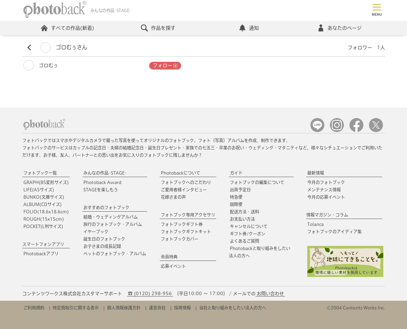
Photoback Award (102, 182)
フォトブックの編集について (257, 182)
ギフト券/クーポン (247, 234)
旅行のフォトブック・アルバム (112, 224)
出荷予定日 (240, 190)
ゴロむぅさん (63, 47)
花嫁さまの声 (173, 197)
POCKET (43, 226)
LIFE (38, 190)
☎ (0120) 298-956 (150, 293)
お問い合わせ (270, 293)
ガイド (236, 173)
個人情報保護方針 (124, 308)
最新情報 (315, 173)
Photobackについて (180, 173)
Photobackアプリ (41, 253)
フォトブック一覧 (40, 173)
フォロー (165, 65)
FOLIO (46, 212)
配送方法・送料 (244, 212)
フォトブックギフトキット (186, 231)
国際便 (236, 204)
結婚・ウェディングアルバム (110, 217)
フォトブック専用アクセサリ (188, 215)
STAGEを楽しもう (100, 190)
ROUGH (43, 219)
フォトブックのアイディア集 (334, 231)
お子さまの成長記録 (102, 246)
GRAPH (46, 182)
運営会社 (157, 308)
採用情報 (182, 308)
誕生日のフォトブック (104, 239)
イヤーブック (95, 231)
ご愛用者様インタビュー (184, 190)
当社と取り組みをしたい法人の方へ (232, 308)
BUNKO (43, 197)
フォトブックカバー (179, 239)
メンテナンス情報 (324, 190)
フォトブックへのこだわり (186, 182)
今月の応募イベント (326, 197)
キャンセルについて (248, 226)
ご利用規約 (33, 308)
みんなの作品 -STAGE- (104, 173)
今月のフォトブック (326, 182)
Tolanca (315, 224)
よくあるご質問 (244, 241)
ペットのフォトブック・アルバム (114, 253)
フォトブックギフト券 (182, 224)
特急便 (236, 197)
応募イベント (173, 266)
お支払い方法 (242, 219)
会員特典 (169, 257)
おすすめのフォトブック (106, 207)
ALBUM (42, 204)
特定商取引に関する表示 (76, 308)
